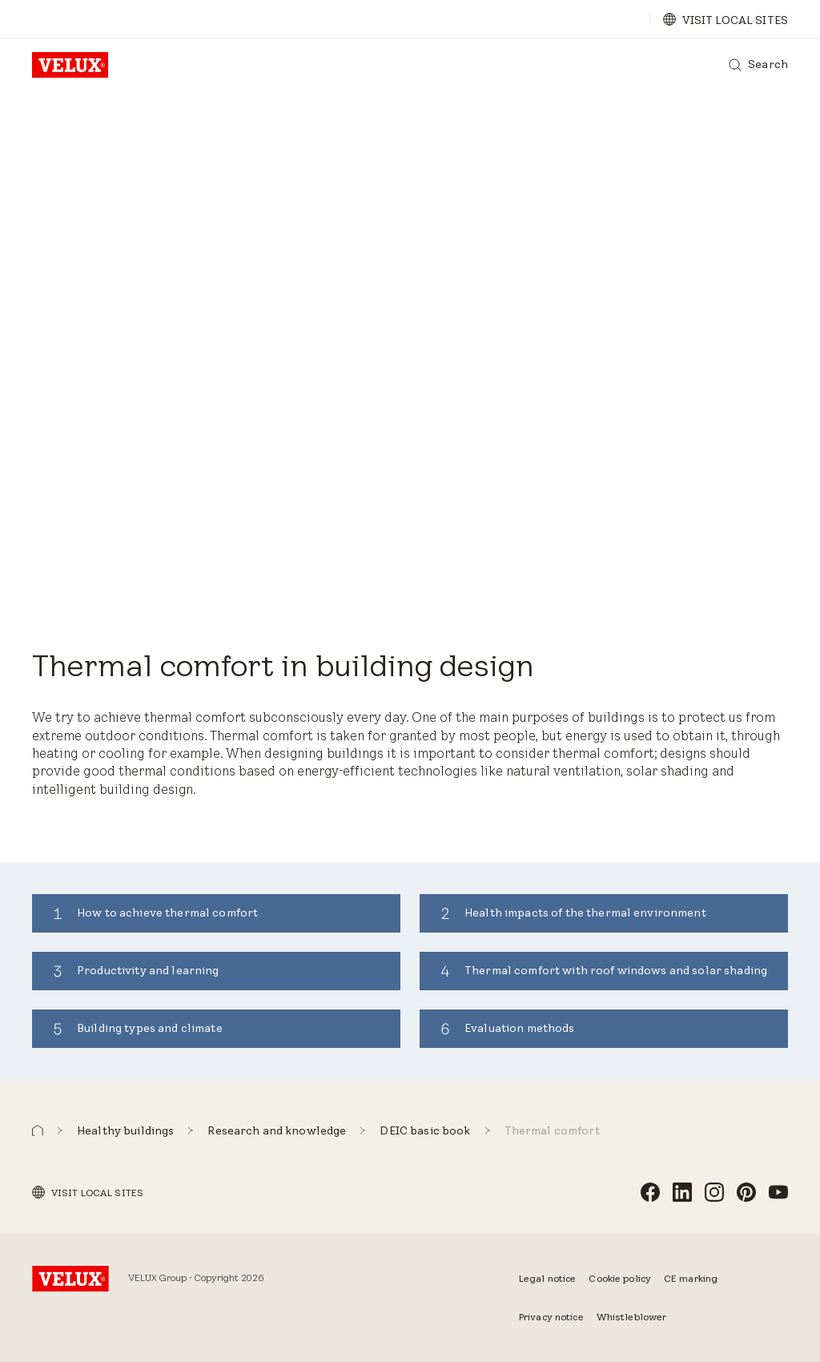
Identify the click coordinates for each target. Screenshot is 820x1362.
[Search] (758, 64)
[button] (37, 1131)
